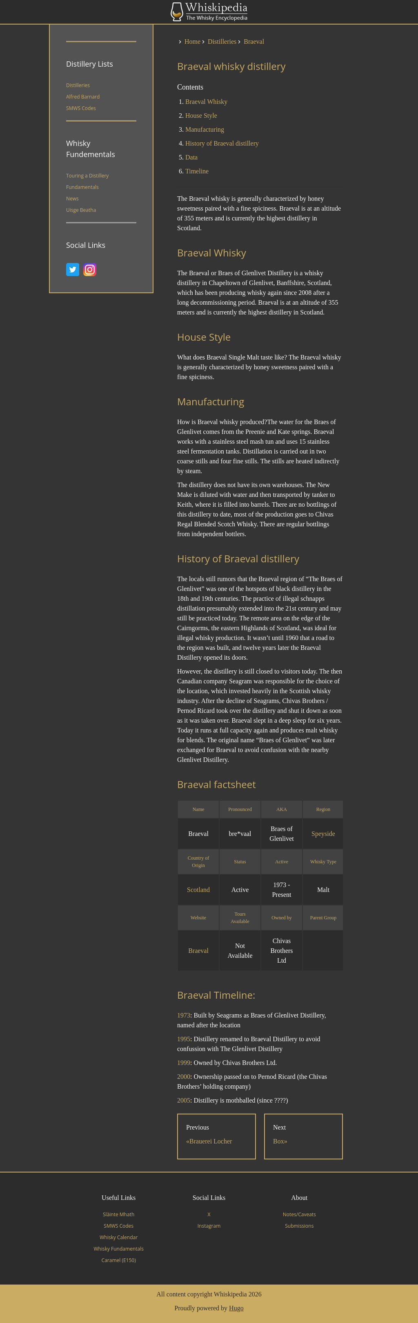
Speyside (323, 833)
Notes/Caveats (299, 1214)
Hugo (236, 1308)
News (72, 198)
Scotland (198, 889)
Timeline (197, 171)
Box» (280, 1141)
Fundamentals (82, 187)
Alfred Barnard (83, 96)
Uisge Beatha (81, 210)
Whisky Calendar (119, 1237)
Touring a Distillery (87, 175)
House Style (201, 115)
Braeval (198, 950)
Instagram (209, 1225)
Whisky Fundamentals (118, 1248)
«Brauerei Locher (209, 1141)
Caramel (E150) (119, 1260)
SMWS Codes (81, 108)
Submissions (299, 1225)
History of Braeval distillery (222, 143)
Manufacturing (204, 129)
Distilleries (78, 85)
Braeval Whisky (206, 101)
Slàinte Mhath (118, 1214)
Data (191, 157)
